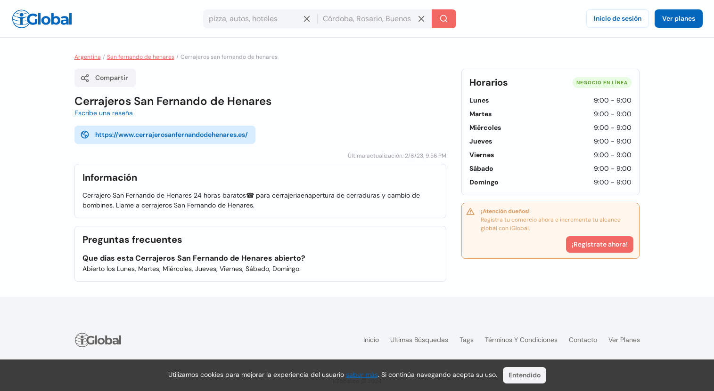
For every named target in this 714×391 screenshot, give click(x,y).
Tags (467, 339)
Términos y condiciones (521, 339)
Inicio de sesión (617, 18)
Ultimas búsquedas (419, 339)
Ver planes (678, 18)
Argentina (87, 57)
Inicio (371, 339)
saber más (362, 374)
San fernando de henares (140, 57)
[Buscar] (444, 18)
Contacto (583, 339)
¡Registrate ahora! (600, 244)
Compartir (104, 78)
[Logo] (42, 18)
